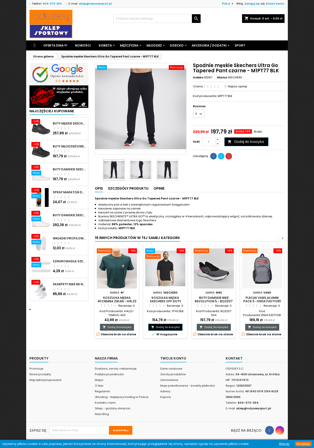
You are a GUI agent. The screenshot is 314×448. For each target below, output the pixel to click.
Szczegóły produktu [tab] (128, 188)
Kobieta (105, 45)
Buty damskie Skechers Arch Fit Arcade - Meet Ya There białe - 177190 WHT (69, 215)
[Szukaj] (157, 18)
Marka (222, 78)
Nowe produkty (40, 374)
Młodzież (154, 45)
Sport (240, 45)
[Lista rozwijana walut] (228, 3)
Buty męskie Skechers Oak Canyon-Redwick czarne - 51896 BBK (69, 123)
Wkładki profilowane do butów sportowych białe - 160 (69, 238)
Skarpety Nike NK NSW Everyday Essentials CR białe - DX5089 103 (69, 284)
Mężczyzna (129, 45)
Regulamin (102, 391)
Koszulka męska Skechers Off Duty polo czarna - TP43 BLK (165, 301)
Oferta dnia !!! (55, 45)
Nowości (83, 45)
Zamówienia (169, 380)
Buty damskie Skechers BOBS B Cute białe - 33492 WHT (69, 169)
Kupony (165, 397)
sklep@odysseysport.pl (95, 3)
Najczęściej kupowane (45, 380)
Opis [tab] (99, 188)
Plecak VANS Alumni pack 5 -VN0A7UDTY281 (262, 299)
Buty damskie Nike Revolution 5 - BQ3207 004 (214, 301)
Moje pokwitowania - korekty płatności (187, 386)
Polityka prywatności (109, 374)
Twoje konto (173, 358)
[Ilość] (208, 141)
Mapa (99, 380)
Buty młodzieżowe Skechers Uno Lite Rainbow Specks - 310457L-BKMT (69, 146)
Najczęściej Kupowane (51, 111)
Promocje (36, 369)
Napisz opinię (237, 86)
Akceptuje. (303, 444)
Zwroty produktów (173, 374)
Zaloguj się (251, 3)
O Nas (99, 386)
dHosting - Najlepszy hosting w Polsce (121, 397)
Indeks (198, 78)
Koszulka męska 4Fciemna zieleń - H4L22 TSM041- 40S (117, 301)
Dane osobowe (171, 369)
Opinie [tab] (159, 188)
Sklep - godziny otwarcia (112, 408)
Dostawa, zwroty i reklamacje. (116, 369)
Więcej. (284, 444)
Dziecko (177, 45)
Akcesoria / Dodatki (209, 45)
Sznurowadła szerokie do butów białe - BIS (69, 261)
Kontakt (234, 358)
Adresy (165, 391)
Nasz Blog (102, 414)
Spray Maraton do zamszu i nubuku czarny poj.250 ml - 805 (69, 192)
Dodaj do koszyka (246, 141)
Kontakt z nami (105, 403)
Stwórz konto (275, 3)
